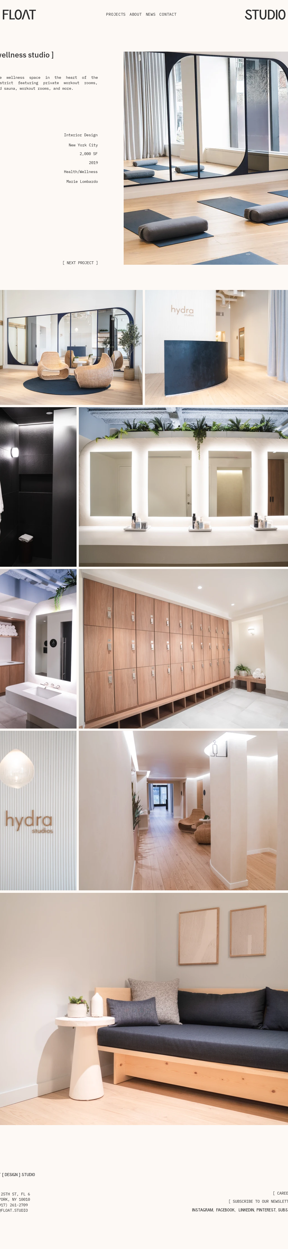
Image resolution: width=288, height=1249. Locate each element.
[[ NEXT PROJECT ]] (79, 263)
